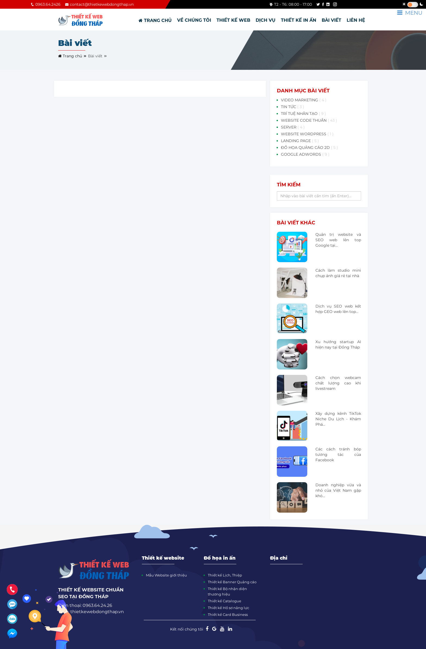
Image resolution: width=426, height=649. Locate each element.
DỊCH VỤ (265, 20)
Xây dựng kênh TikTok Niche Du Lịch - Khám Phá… (338, 419)
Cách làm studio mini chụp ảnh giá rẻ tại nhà (338, 273)
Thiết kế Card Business (228, 614)
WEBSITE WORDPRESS (307, 133)
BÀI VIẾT (331, 20)
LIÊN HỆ (356, 20)
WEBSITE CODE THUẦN (309, 120)
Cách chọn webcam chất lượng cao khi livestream (338, 383)
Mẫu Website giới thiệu (166, 575)
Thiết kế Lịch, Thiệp (225, 575)
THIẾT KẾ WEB (233, 20)
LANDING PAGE (300, 140)
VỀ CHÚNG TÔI (194, 20)
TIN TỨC (292, 106)
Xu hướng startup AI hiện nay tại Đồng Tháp (338, 344)
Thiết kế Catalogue (224, 601)
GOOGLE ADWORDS (305, 154)
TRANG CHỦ (155, 20)
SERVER (293, 127)
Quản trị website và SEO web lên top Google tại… (338, 240)
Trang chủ (72, 56)
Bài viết (97, 56)
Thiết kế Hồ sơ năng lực (228, 608)
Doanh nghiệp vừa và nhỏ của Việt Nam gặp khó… (338, 490)
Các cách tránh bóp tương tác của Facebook (338, 454)
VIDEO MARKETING (304, 100)
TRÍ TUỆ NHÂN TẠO (303, 113)
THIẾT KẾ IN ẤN (298, 20)
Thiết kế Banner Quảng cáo (232, 582)
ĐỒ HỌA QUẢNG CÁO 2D (309, 147)
